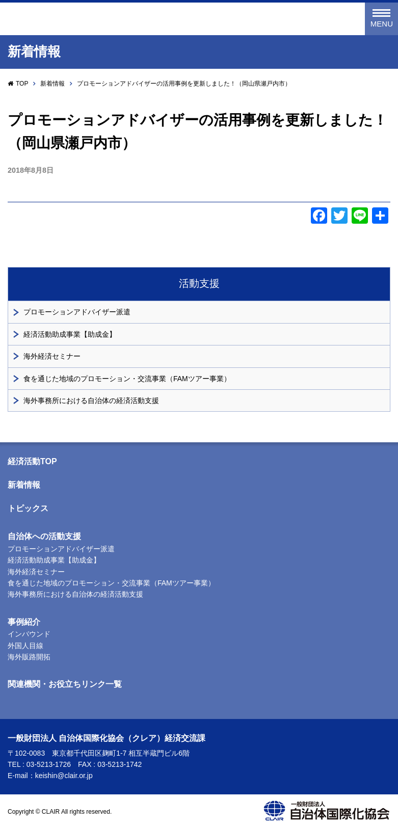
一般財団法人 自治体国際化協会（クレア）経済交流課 (127, 19)
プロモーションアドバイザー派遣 (76, 312)
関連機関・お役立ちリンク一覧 (65, 684)
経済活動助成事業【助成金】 (69, 334)
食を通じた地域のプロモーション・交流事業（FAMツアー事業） (127, 379)
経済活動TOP (32, 461)
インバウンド (29, 634)
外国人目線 (25, 646)
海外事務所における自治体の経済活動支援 (91, 400)
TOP (22, 83)
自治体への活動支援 (44, 536)
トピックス (28, 508)
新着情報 (52, 83)
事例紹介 (24, 622)
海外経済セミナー (52, 356)
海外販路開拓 (29, 657)
